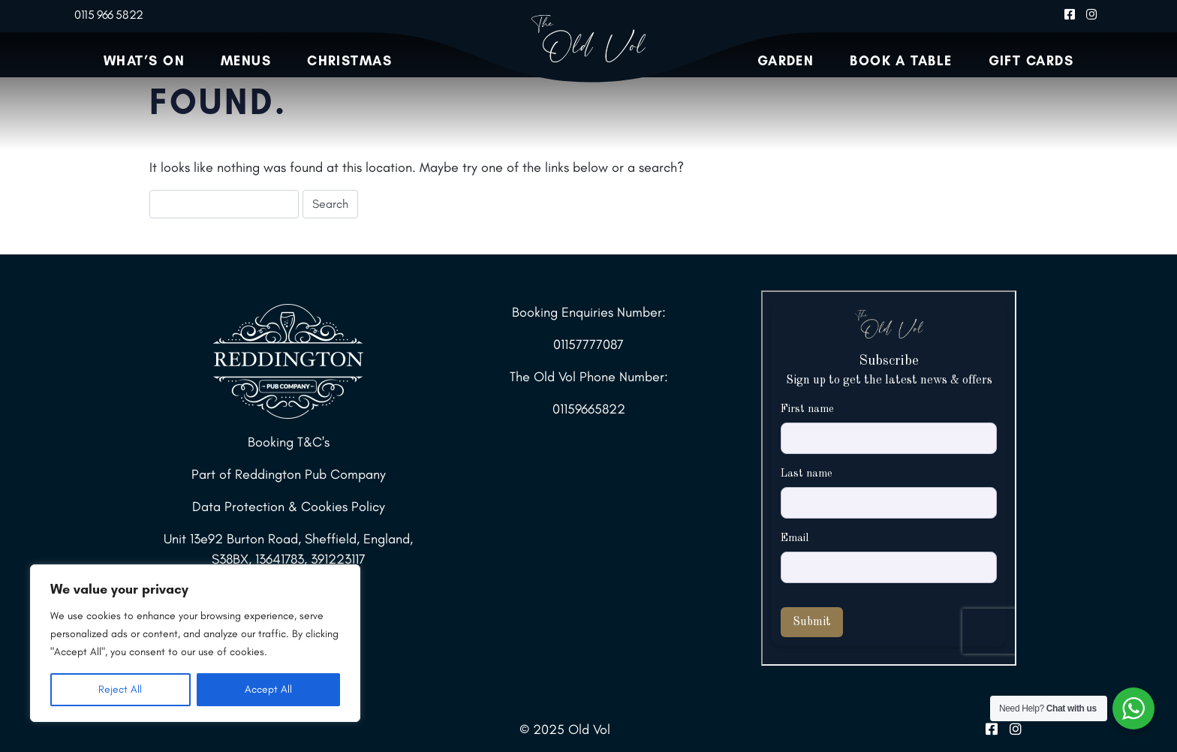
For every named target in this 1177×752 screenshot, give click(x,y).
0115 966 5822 (108, 15)
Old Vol (589, 729)
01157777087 (588, 344)
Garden (785, 61)
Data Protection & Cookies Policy (288, 506)
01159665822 (588, 409)
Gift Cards (1031, 61)
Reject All (120, 689)
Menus (246, 61)
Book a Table (901, 61)
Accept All (268, 689)
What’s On (144, 61)
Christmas (349, 61)
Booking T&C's (289, 442)
